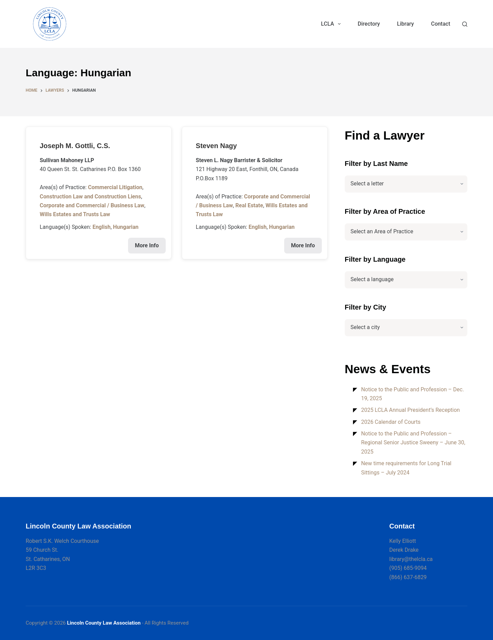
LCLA (332, 24)
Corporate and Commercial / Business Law (92, 205)
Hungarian (126, 227)
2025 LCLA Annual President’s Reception (410, 410)
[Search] (464, 24)
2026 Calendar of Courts (391, 422)
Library (405, 24)
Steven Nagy (216, 145)
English (101, 227)
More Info (147, 245)
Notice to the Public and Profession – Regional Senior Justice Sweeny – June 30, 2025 (413, 442)
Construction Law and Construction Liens (90, 196)
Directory (369, 24)
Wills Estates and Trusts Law (75, 214)
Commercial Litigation (115, 187)
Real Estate (249, 205)
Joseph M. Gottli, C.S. (75, 145)
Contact (440, 24)
